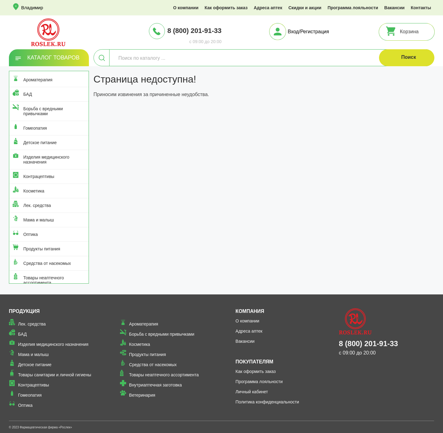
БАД (27, 94)
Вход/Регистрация (308, 31)
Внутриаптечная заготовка (155, 384)
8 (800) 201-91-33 (194, 30)
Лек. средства (37, 205)
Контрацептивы (38, 176)
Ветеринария (142, 395)
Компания (250, 311)
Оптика (30, 234)
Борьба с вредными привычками (43, 111)
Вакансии (394, 7)
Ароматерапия (38, 79)
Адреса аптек (268, 7)
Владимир (32, 7)
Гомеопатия (35, 128)
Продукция (24, 311)
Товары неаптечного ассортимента (43, 280)
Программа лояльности (353, 7)
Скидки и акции (304, 7)
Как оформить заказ (226, 7)
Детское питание (40, 142)
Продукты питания (41, 248)
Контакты (421, 7)
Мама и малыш (38, 219)
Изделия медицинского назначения (46, 159)
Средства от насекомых (47, 263)
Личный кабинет (252, 391)
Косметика (33, 190)
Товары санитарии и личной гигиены (54, 374)
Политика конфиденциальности (267, 401)
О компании (185, 7)
